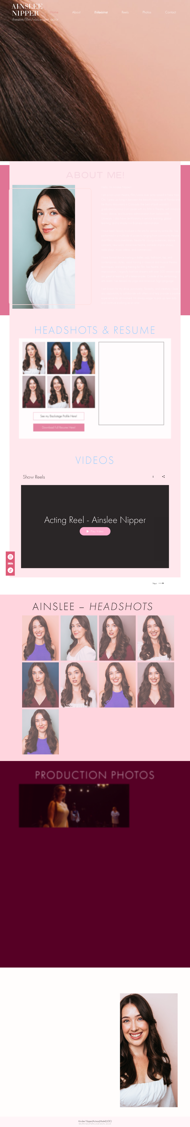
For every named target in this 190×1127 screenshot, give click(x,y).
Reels (125, 12)
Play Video (95, 534)
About (76, 12)
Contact (170, 12)
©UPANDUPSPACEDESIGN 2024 (95, 1123)
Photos (146, 12)
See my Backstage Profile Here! (58, 419)
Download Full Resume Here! (59, 430)
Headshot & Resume (101, 12)
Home (54, 12)
